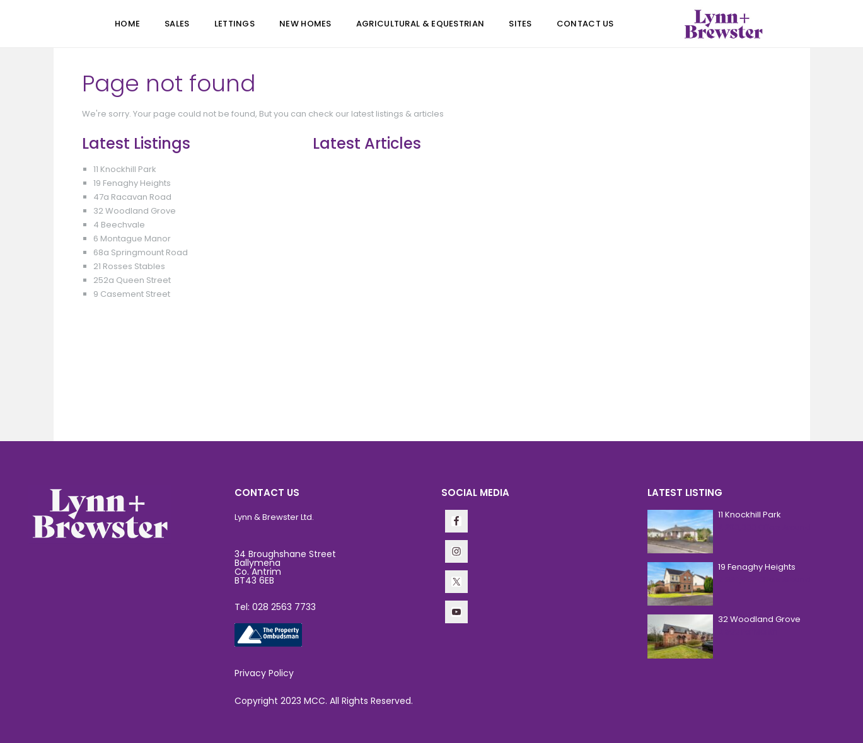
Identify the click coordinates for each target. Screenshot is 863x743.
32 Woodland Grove (134, 211)
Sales (177, 24)
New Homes (305, 24)
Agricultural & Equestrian (420, 24)
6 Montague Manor (132, 239)
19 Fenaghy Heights (132, 183)
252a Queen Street (132, 280)
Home (127, 24)
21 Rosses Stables (129, 266)
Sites (520, 24)
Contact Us (585, 24)
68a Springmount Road (140, 252)
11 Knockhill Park (124, 169)
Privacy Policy (264, 673)
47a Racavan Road (132, 197)
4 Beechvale (119, 225)
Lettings (234, 24)
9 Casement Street (131, 294)
